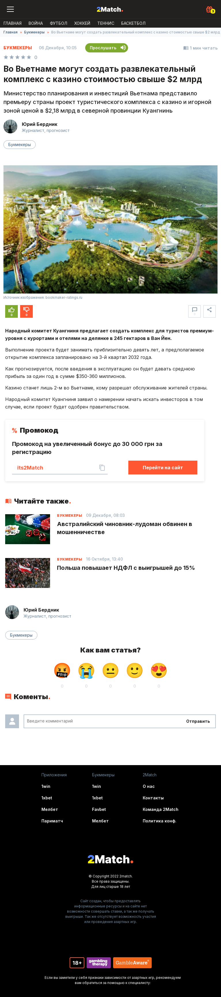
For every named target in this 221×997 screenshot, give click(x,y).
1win (45, 786)
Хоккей (82, 23)
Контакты (153, 797)
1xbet (46, 797)
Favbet (99, 809)
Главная (12, 23)
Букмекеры (34, 32)
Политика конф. (159, 820)
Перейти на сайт (163, 467)
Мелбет (49, 809)
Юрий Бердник (39, 124)
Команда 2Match (160, 809)
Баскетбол (133, 23)
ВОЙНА (35, 23)
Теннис (105, 23)
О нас (149, 786)
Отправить (198, 721)
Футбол (58, 23)
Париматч (52, 820)
